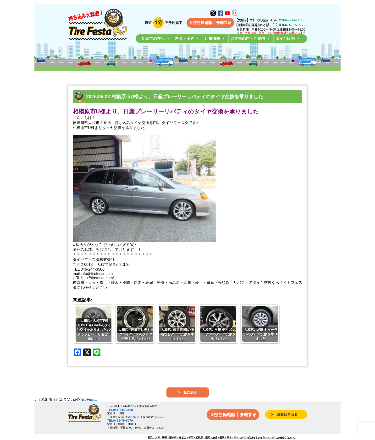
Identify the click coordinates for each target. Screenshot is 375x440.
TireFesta (88, 399)
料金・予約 (187, 38)
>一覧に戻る (187, 392)
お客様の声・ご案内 (250, 38)
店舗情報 (215, 38)
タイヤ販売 (288, 38)
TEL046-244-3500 (120, 410)
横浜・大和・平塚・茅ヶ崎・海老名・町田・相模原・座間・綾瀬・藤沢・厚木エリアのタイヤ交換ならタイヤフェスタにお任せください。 (222, 437)
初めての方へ (156, 38)
